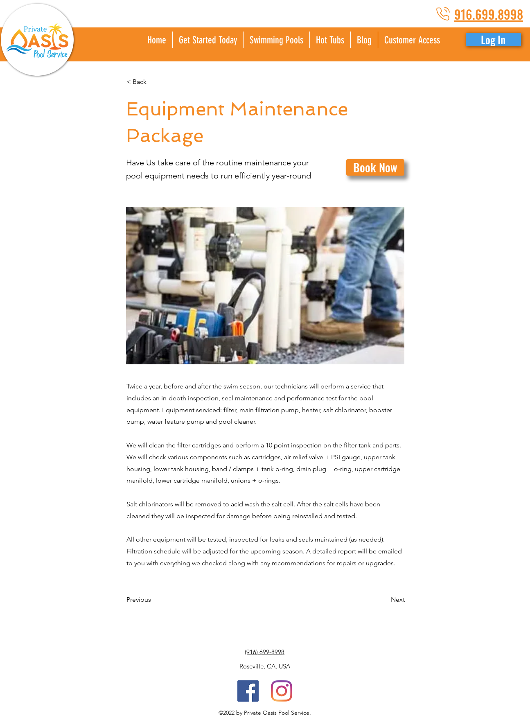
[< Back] (153, 82)
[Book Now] (375, 167)
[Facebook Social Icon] (248, 691)
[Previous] (153, 600)
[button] (412, 40)
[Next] (384, 600)
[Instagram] (281, 691)
